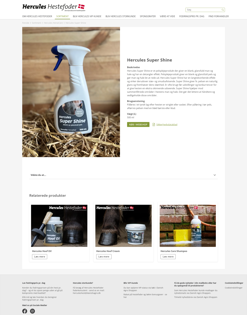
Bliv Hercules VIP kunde (87, 16)
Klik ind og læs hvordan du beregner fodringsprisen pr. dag (39, 298)
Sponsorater (148, 16)
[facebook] (24, 311)
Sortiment (62, 16)
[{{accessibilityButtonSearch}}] (223, 10)
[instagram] (32, 311)
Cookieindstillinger (233, 287)
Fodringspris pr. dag (191, 16)
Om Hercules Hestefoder (37, 16)
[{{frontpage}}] (54, 7)
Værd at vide (167, 16)
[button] (123, 175)
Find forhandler (219, 16)
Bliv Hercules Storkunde (121, 16)
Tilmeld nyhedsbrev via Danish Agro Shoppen (195, 297)
